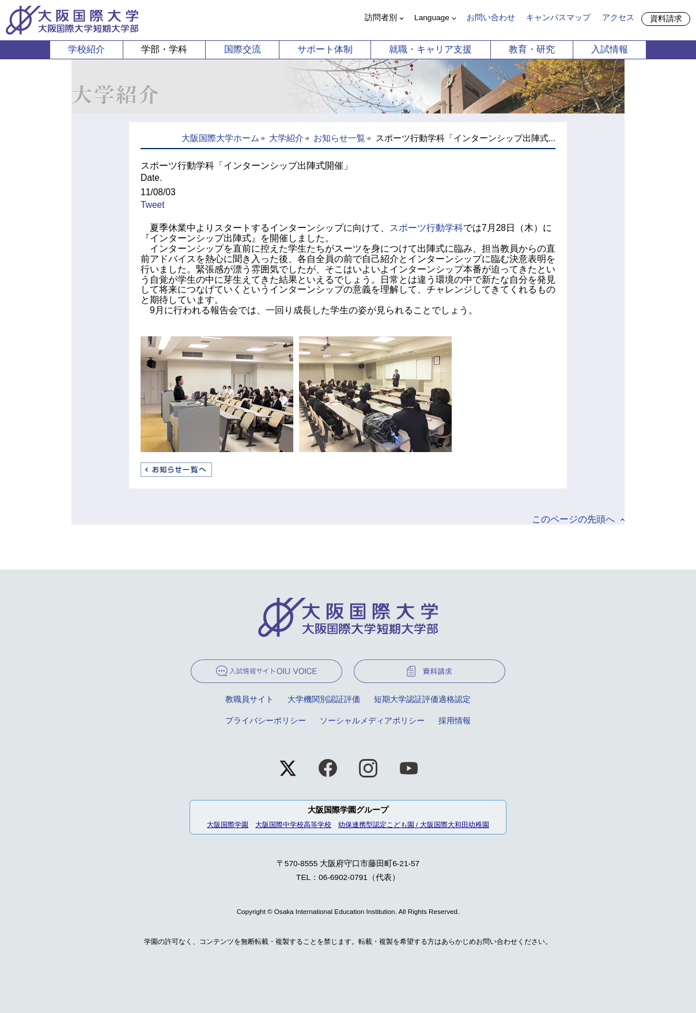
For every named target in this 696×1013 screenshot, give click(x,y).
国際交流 (242, 49)
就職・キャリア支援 (430, 49)
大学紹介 (286, 138)
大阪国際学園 (227, 824)
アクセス (618, 17)
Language (431, 17)
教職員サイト (249, 699)
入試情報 (609, 49)
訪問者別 (381, 17)
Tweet (153, 205)
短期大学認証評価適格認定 (422, 699)
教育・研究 (532, 49)
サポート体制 (325, 49)
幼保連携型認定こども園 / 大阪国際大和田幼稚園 (413, 824)
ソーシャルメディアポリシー (372, 720)
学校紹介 (86, 49)
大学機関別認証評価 (324, 699)
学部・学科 (164, 49)
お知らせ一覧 (339, 138)
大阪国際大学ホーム (220, 138)
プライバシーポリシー (265, 720)
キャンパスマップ (558, 17)
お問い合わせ (491, 17)
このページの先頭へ (573, 519)
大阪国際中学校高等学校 (293, 824)
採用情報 (454, 720)
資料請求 (666, 18)
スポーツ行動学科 (426, 228)
